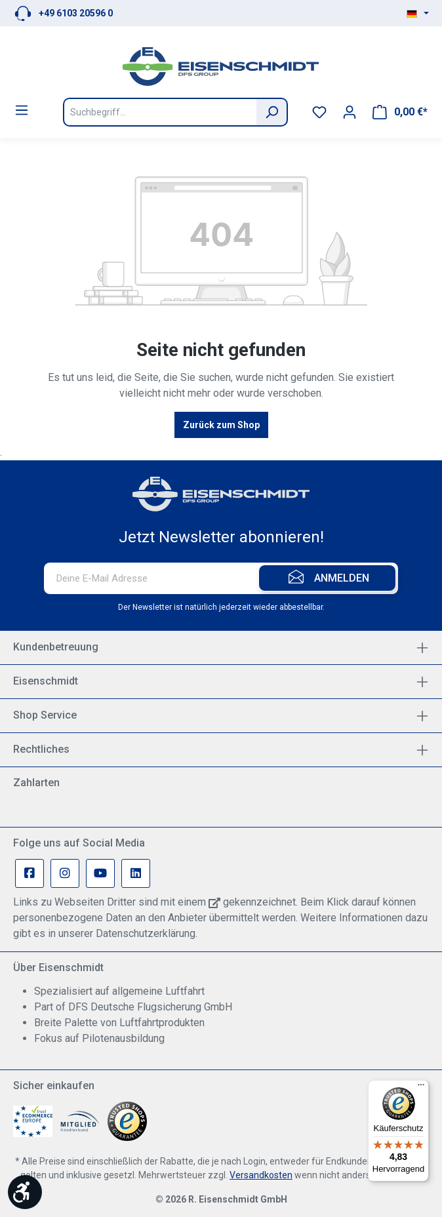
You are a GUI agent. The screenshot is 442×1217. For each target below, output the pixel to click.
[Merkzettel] (319, 112)
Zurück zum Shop (221, 425)
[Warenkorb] (400, 112)
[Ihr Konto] (349, 112)
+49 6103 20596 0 (76, 13)
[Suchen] (272, 112)
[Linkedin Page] (136, 873)
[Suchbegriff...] (159, 112)
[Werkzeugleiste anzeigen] (25, 1192)
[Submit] (327, 578)
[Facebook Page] (29, 873)
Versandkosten (261, 1175)
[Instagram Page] (65, 873)
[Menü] (22, 110)
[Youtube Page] (100, 873)
